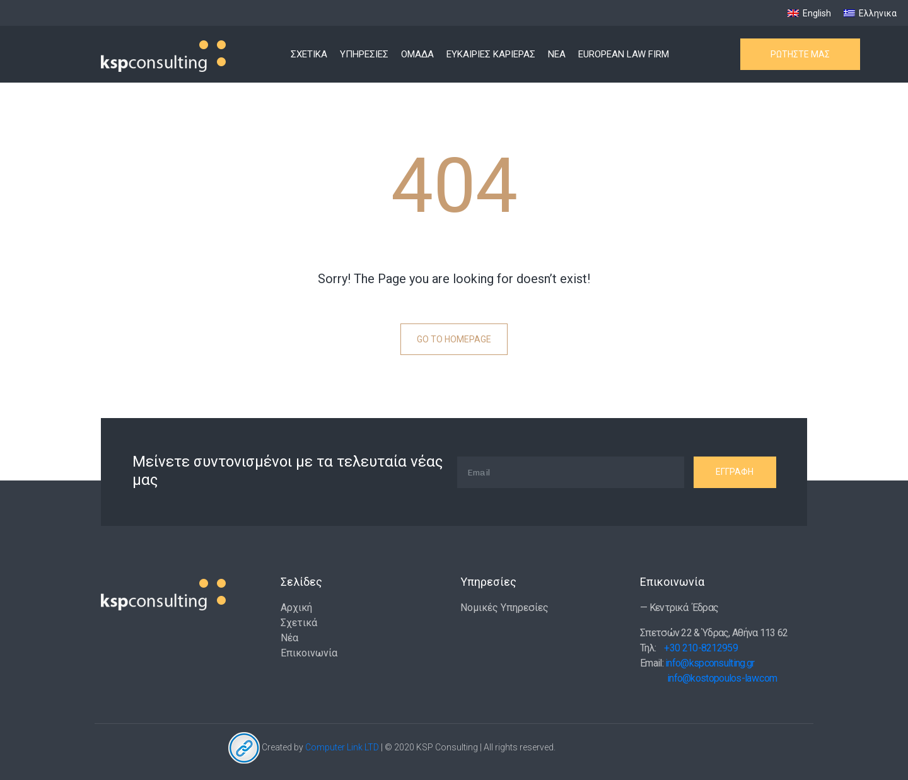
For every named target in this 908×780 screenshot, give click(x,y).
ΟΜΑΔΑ (417, 54)
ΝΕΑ (557, 54)
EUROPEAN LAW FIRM (623, 54)
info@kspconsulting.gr (709, 663)
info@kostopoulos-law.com (722, 678)
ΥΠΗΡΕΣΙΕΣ (364, 54)
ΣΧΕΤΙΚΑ (309, 54)
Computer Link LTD (342, 747)
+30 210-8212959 (701, 648)
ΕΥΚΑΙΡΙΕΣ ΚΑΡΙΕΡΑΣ (490, 54)
